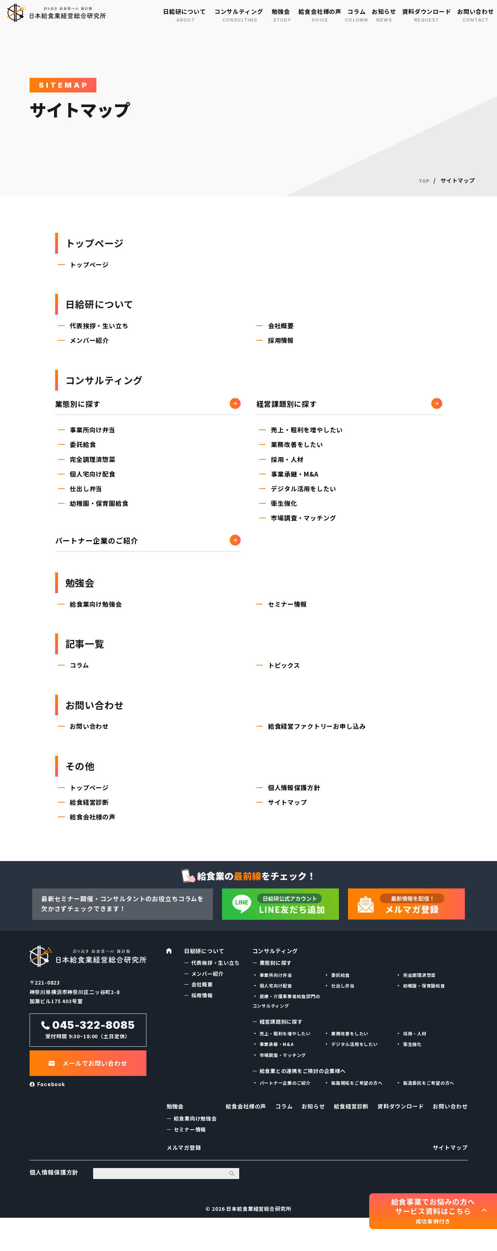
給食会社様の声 (319, 11)
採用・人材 (288, 467)
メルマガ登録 (185, 1177)
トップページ (90, 268)
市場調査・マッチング (304, 527)
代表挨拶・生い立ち (99, 333)
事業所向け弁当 (93, 437)
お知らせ (384, 11)
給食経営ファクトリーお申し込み (318, 747)
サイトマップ (288, 827)
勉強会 (281, 11)
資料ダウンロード (426, 11)
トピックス (285, 682)
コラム (356, 11)
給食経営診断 (90, 827)
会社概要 (282, 333)
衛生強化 (285, 512)
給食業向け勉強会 (96, 616)
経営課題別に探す (289, 411)
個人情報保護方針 (295, 812)
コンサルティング (238, 11)
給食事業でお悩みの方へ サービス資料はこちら (433, 1211)
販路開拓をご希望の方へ (357, 1107)
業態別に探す (80, 411)
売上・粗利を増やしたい (307, 437)
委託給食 (83, 452)
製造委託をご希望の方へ (429, 1107)
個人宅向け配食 (93, 482)
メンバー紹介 (90, 348)
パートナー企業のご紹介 (101, 549)
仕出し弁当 (86, 497)
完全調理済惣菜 (93, 467)
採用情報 (282, 348)
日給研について (184, 11)
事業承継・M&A (295, 482)
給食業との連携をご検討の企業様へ (303, 1095)
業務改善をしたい (298, 452)
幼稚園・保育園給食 (99, 512)
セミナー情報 (288, 616)
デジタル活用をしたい (304, 497)
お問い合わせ (475, 11)
